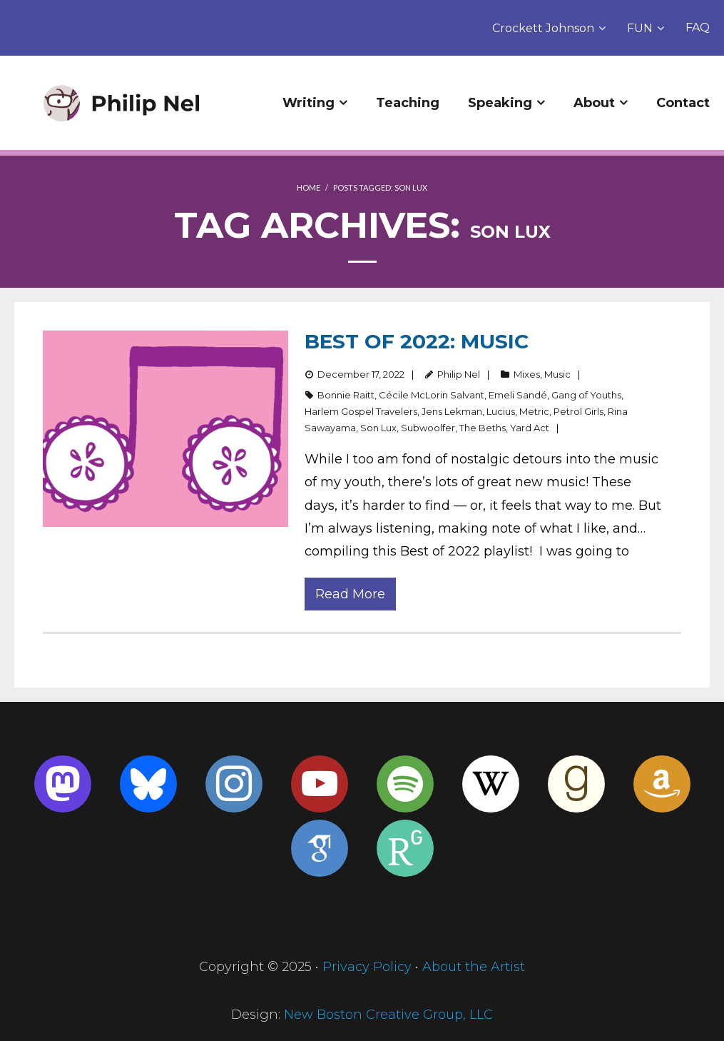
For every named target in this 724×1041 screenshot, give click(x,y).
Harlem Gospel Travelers (361, 411)
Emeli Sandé (518, 395)
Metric (534, 411)
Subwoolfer (428, 427)
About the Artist (473, 967)
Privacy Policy (367, 967)
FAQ (697, 27)
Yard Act (529, 427)
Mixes (527, 374)
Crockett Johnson (543, 28)
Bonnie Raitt (345, 395)
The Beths (482, 427)
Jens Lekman (452, 411)
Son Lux (378, 427)
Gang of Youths (586, 395)
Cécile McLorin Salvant (431, 395)
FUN (640, 28)
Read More (350, 594)
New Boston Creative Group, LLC (388, 1014)
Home (308, 187)
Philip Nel (458, 374)
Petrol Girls (578, 411)
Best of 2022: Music (417, 341)
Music (557, 374)
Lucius (500, 411)
